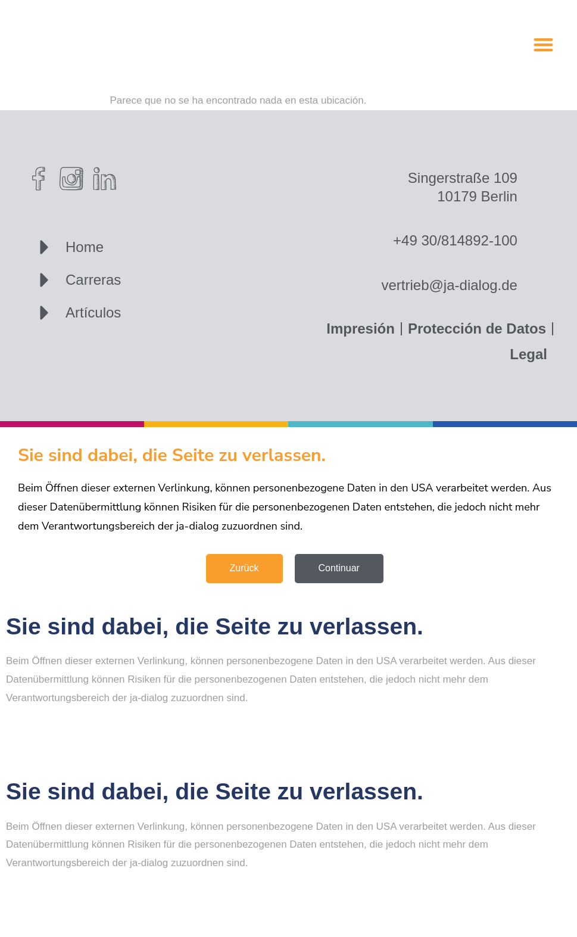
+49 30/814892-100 (455, 240)
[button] (543, 44)
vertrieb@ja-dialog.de (449, 285)
